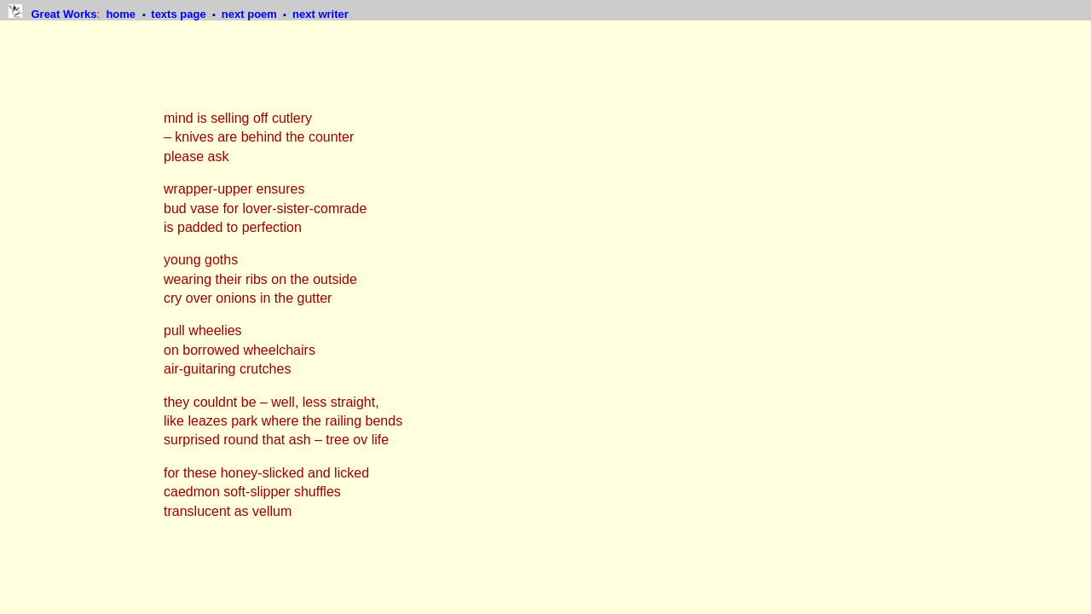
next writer (320, 14)
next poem (251, 14)
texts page (180, 14)
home (122, 14)
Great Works (63, 14)
